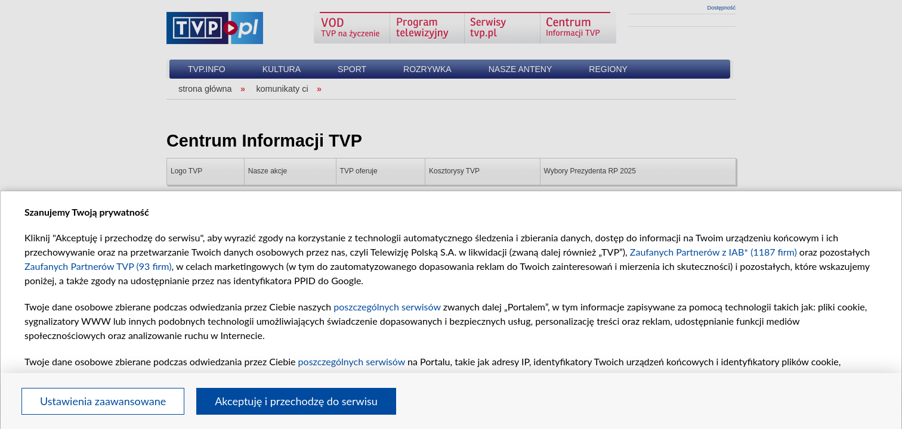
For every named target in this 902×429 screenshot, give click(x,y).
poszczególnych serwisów (386, 306)
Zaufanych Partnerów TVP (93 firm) (98, 266)
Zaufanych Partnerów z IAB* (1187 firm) (713, 251)
